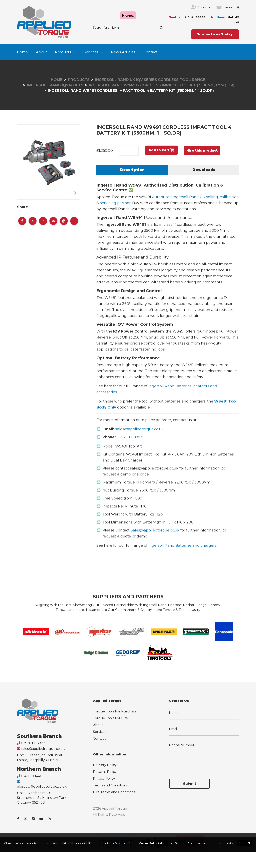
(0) (231, 7)
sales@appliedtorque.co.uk (139, 429)
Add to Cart (161, 150)
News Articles (123, 52)
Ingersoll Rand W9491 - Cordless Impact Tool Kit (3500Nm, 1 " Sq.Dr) (161, 85)
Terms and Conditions (110, 785)
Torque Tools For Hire (110, 718)
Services (91, 52)
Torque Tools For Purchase (115, 711)
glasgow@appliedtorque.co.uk (42, 786)
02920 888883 (196, 17)
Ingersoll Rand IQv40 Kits (55, 85)
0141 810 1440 (31, 776)
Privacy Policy (104, 778)
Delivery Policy (105, 765)
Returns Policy (105, 772)
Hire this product (202, 150)
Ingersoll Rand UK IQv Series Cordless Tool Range (150, 80)
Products (63, 52)
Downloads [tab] (203, 170)
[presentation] (199, 763)
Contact (150, 52)
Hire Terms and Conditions (114, 792)
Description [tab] (132, 170)
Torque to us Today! (215, 34)
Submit (189, 783)
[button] (22, 221)
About (41, 52)
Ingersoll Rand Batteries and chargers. (182, 545)
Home (22, 52)
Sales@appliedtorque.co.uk (155, 530)
